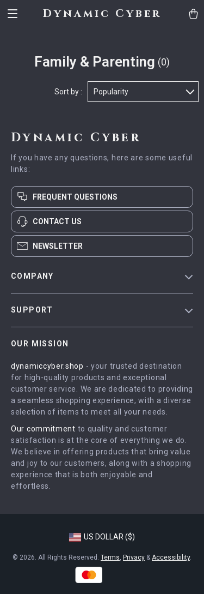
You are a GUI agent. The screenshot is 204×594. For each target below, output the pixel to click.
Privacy (134, 557)
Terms (110, 557)
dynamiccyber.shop (47, 366)
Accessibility (171, 557)
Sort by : (68, 91)
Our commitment (43, 428)
